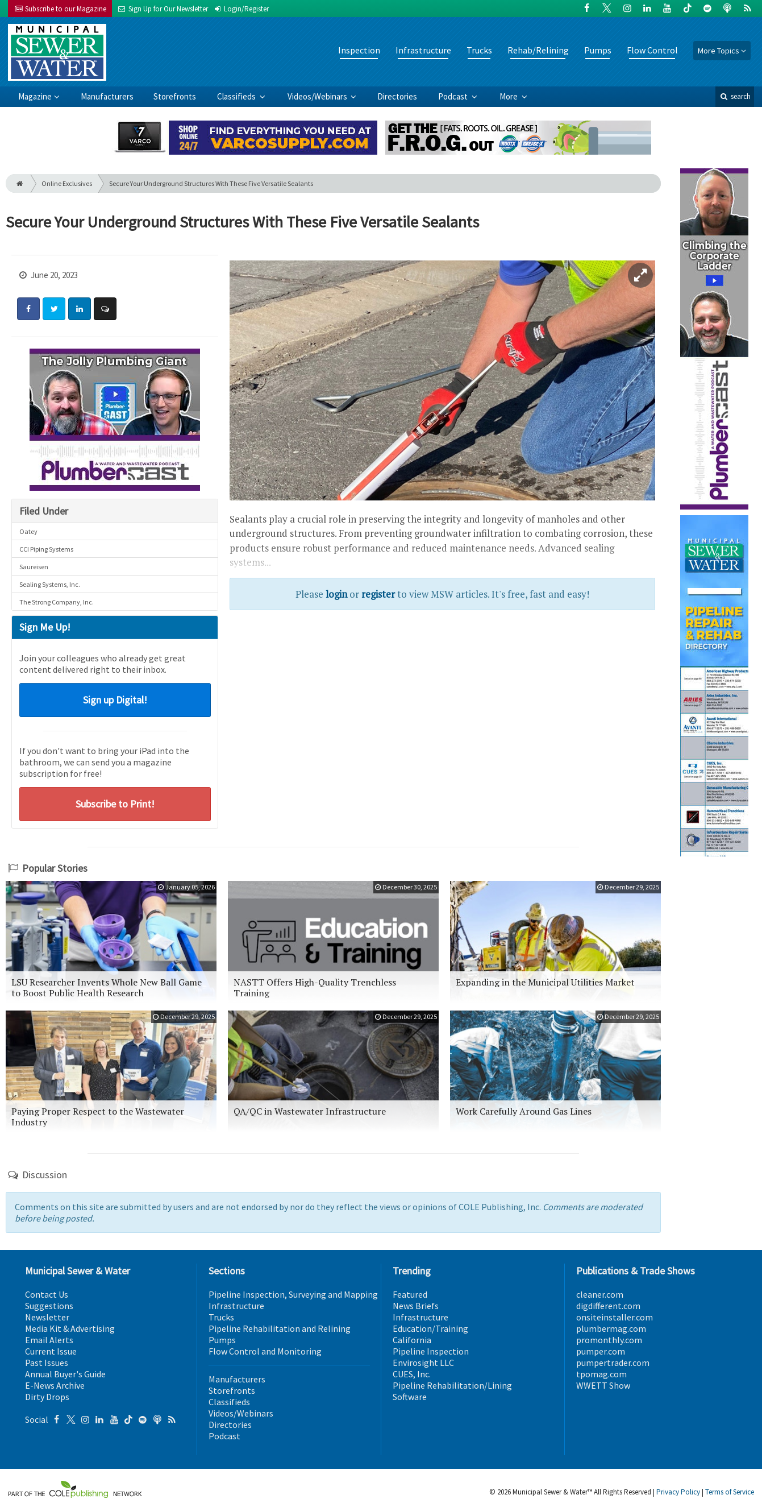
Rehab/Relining (538, 50)
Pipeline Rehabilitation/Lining (452, 1385)
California (412, 1339)
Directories (397, 96)
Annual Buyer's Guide (65, 1374)
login (336, 594)
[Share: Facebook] (28, 308)
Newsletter (47, 1317)
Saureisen (33, 566)
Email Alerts (49, 1339)
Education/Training (430, 1328)
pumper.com (600, 1351)
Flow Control (652, 50)
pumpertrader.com (612, 1362)
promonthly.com (609, 1339)
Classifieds (237, 96)
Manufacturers (107, 96)
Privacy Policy (678, 1492)
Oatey (28, 531)
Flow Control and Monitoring (265, 1351)
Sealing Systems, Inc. (49, 584)
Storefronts (174, 96)
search (735, 96)
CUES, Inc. (412, 1374)
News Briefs (416, 1305)
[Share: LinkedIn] (79, 308)
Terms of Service (729, 1492)
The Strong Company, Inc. (56, 602)
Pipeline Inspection (431, 1351)
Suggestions (49, 1305)
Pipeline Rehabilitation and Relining (280, 1328)
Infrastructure (423, 50)
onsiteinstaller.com (614, 1317)
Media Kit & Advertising (70, 1328)
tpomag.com (601, 1374)
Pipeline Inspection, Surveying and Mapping (293, 1294)
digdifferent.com (608, 1305)
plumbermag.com (611, 1328)
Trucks (479, 50)
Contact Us (46, 1294)
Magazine (35, 96)
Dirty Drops (47, 1396)
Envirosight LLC (423, 1362)
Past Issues (46, 1362)
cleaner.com (599, 1294)
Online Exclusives (66, 183)
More (509, 96)
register (378, 594)
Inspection (359, 50)
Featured (410, 1294)
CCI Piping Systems (46, 549)
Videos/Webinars (318, 96)
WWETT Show (603, 1385)
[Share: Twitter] (54, 308)
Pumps (597, 50)
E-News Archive (55, 1385)
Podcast (453, 96)
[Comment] (105, 308)
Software (410, 1396)
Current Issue (51, 1351)
